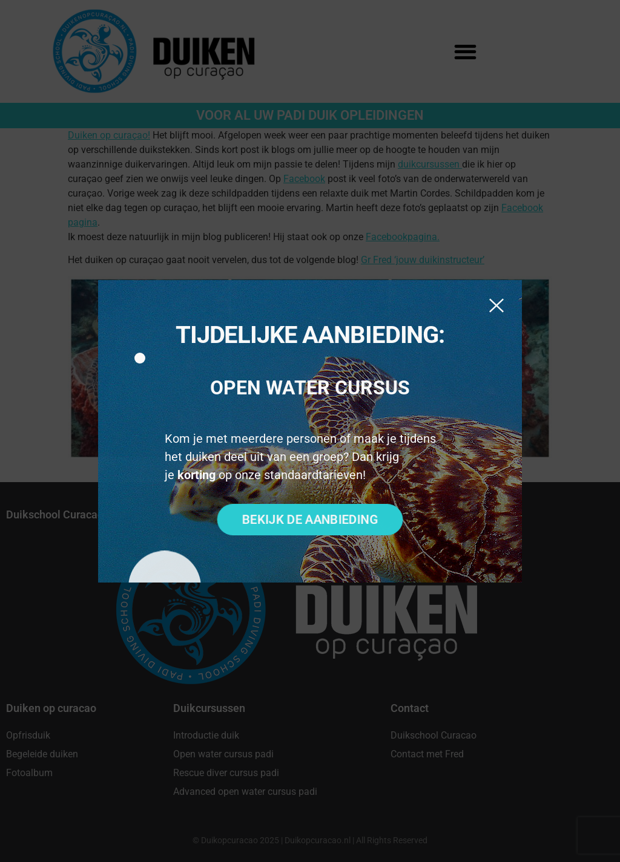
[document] (310, 431)
